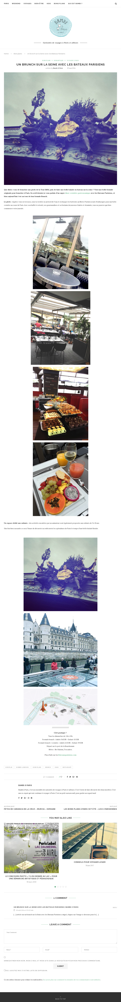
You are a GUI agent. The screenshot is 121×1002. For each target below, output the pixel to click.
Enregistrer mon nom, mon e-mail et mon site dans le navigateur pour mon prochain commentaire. (52, 961)
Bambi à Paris (58, 68)
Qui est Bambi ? (75, 3)
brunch (48, 767)
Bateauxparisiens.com (67, 755)
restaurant (67, 767)
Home (6, 54)
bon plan (9, 767)
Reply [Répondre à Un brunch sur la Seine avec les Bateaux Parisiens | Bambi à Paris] (115, 907)
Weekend (16, 3)
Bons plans (59, 3)
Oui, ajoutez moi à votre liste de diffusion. (26, 970)
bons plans (37, 767)
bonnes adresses (22, 767)
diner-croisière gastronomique (77, 193)
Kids (49, 3)
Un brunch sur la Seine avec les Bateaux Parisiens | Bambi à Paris (46, 907)
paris (57, 767)
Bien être (39, 3)
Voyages (27, 3)
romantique (58, 60)
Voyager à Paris (73, 60)
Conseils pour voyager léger (90, 862)
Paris (6, 3)
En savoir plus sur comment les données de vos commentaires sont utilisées (71, 980)
